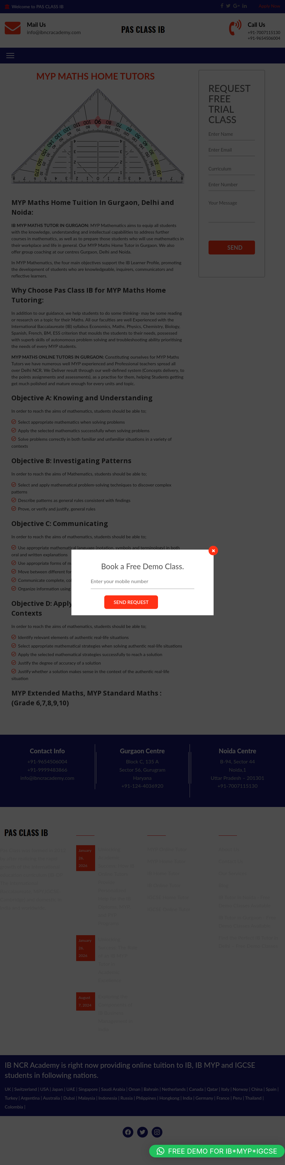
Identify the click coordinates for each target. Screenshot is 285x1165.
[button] (217, 1151)
